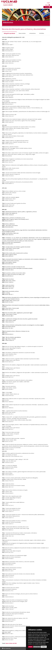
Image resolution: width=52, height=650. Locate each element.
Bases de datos (22, 33)
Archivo (47, 7)
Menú (47, 5)
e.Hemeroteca (32, 33)
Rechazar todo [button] (37, 646)
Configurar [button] (43, 646)
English (48, 2)
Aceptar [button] (30, 646)
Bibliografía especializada (9, 33)
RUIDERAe (41, 33)
